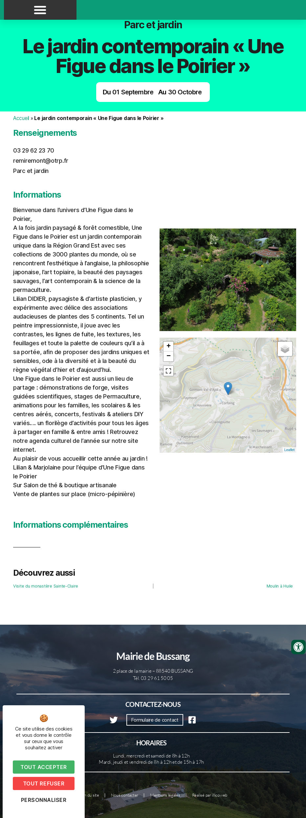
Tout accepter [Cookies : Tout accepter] (43, 767)
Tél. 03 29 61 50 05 (153, 678)
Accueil (21, 118)
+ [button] (168, 346)
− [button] (168, 356)
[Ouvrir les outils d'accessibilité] (298, 647)
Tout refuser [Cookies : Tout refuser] (43, 783)
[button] (40, 10)
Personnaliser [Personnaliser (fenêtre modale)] (44, 800)
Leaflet (289, 450)
